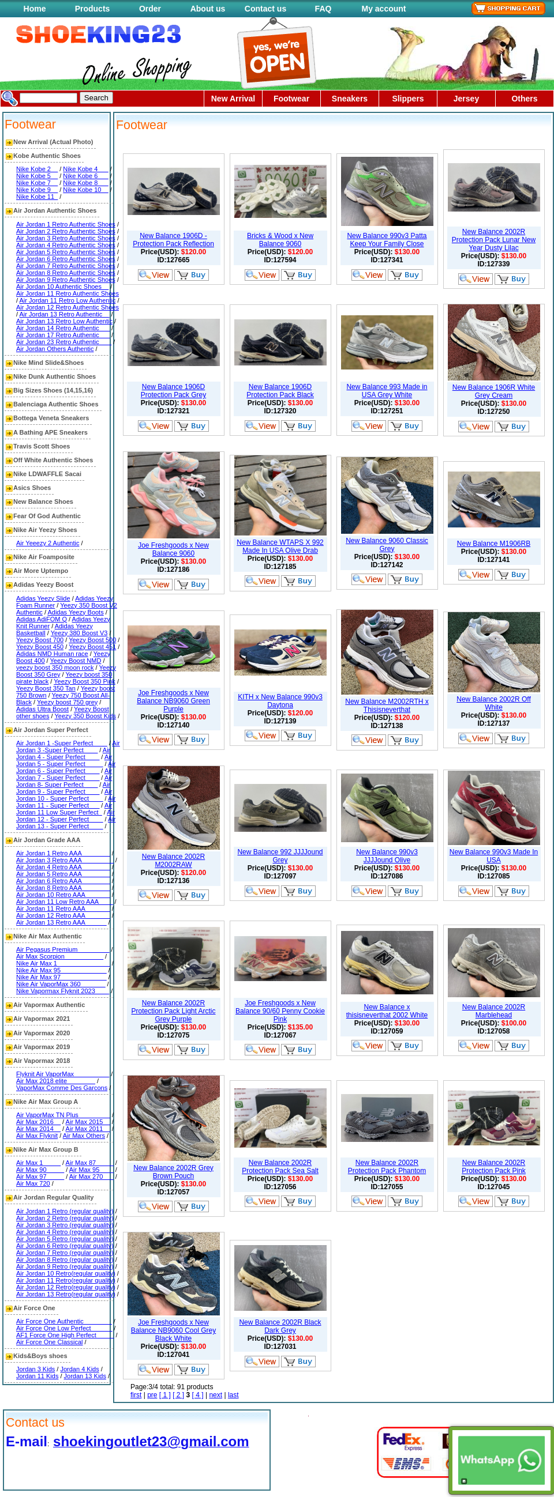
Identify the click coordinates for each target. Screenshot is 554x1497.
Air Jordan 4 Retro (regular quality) (65, 1231)
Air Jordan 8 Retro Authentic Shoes (65, 272)
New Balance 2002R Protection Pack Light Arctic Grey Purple (173, 1011)
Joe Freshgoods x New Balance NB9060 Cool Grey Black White (173, 1330)
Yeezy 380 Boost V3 (79, 632)
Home (35, 8)
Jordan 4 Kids (79, 1369)
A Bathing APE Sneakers (50, 432)
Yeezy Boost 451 (92, 646)
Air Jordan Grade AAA (46, 839)
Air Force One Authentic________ (64, 1321)
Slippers (408, 98)
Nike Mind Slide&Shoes (48, 362)
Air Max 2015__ (88, 1121)
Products (92, 8)
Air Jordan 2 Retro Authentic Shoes (65, 231)
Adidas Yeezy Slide (43, 598)
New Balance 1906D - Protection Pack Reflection (173, 240)
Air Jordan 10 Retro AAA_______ (63, 894)
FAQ (323, 8)
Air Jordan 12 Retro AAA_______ (63, 915)
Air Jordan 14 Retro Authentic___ (63, 328)
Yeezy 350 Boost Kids (85, 715)
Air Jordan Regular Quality (53, 1197)
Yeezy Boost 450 (39, 646)
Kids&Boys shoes (40, 1355)
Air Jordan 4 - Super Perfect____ (63, 753)
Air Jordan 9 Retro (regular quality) (65, 1266)
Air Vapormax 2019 (41, 1046)
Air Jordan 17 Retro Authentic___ (63, 334)
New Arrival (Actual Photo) (53, 141)
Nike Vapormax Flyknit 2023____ (62, 990)
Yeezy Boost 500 (92, 639)
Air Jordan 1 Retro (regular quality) (65, 1211)
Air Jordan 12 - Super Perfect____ (65, 816)
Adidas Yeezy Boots (75, 612)
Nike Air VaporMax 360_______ (61, 984)
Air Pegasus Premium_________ (62, 949)
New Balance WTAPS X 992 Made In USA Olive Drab (280, 546)
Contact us (265, 8)
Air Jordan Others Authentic (55, 348)
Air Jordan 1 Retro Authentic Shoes (65, 224)
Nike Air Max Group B (45, 1149)
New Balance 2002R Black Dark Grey (280, 1326)
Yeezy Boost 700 (39, 639)
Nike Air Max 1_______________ (63, 963)
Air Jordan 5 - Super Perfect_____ (64, 760)
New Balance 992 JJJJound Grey (280, 856)
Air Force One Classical (49, 1341)
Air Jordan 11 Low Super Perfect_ (64, 809)
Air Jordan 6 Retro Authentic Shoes (65, 258)
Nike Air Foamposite (43, 556)
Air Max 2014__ (38, 1128)
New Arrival (233, 98)
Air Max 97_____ (40, 1176)
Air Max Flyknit (37, 1135)
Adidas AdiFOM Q (41, 619)
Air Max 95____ (91, 1169)
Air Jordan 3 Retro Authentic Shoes (65, 238)
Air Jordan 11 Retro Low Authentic (68, 300)
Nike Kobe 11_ (37, 196)
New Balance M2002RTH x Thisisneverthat (387, 705)
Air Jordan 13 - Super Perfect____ (65, 822)
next (215, 1395)
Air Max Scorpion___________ (59, 956)
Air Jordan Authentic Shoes (54, 210)
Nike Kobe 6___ (85, 175)
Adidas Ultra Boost (42, 709)
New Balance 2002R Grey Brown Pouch (173, 1172)
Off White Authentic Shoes (53, 460)
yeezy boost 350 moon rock (55, 667)
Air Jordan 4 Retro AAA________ (63, 866)
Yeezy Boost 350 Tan (46, 688)
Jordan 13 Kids (85, 1375)
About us (208, 8)
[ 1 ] (165, 1395)
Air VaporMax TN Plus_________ (63, 1114)
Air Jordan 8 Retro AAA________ (63, 887)
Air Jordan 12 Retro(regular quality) (65, 1287)
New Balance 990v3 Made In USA (494, 856)
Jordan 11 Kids (37, 1375)
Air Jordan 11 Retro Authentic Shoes (67, 293)
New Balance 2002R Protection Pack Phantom (387, 1167)
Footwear (291, 98)
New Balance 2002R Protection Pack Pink (494, 1167)
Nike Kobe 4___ (85, 168)
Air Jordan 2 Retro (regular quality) (65, 1218)
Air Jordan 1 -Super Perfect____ (61, 743)
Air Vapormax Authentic (49, 1004)
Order (150, 8)
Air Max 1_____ (38, 1162)
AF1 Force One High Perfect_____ (65, 1335)
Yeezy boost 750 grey (67, 702)
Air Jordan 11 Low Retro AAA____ (64, 901)
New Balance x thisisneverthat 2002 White (387, 1011)
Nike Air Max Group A (45, 1101)
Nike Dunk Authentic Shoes (54, 376)
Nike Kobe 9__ (37, 189)
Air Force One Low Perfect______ (64, 1328)
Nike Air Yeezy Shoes (45, 529)
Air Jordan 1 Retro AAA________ (63, 853)
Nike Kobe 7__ (37, 182)
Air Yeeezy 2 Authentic (47, 543)
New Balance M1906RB (493, 544)
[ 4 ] (198, 1395)
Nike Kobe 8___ (85, 182)
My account (383, 8)
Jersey (466, 98)
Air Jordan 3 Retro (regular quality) (65, 1224)
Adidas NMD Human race (52, 653)
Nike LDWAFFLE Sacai (47, 473)
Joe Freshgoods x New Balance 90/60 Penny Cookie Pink (280, 1011)
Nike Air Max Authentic (47, 936)
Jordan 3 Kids (35, 1369)
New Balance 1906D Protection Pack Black (280, 391)
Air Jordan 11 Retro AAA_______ (63, 908)
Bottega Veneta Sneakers (51, 417)
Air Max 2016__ (38, 1121)
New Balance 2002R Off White (493, 703)
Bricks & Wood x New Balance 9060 (280, 240)
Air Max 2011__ (88, 1128)
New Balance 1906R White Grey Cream (493, 391)
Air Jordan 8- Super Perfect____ (64, 781)
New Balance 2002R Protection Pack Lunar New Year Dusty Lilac (494, 240)
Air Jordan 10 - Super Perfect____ (64, 795)
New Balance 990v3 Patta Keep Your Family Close (386, 240)
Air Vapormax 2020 (41, 1033)
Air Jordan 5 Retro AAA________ (63, 873)
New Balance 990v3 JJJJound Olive (387, 856)
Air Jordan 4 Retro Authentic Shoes (65, 245)
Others (524, 98)
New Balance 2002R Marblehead (493, 1011)
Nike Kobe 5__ (37, 175)
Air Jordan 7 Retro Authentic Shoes (65, 265)
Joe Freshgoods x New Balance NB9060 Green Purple (173, 701)
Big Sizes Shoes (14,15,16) (53, 390)
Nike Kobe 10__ (85, 189)
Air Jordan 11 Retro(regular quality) (65, 1280)
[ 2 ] (178, 1395)
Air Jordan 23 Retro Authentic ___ (63, 341)
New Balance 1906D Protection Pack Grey (173, 391)
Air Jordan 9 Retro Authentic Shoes (65, 279)
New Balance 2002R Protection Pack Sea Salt (280, 1167)
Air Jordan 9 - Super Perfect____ (63, 788)
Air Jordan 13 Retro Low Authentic (64, 321)
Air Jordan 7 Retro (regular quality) (65, 1252)
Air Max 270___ (91, 1176)
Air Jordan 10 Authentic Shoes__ (62, 286)
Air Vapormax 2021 (41, 1018)
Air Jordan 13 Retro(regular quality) (65, 1294)
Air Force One (34, 1307)
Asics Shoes (32, 487)
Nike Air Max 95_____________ (61, 970)
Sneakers (350, 98)
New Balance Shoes (43, 501)
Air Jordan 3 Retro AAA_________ (65, 860)
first (135, 1395)
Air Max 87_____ (90, 1162)
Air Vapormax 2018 (41, 1060)
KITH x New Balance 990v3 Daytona (280, 701)
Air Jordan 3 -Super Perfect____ (68, 746)
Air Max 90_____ (40, 1169)
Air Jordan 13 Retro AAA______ (61, 922)
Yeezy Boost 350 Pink (84, 681)
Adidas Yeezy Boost (43, 584)
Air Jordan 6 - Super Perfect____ (65, 767)
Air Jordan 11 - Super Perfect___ (65, 802)
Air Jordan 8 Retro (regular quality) (65, 1259)
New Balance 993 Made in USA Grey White (386, 391)
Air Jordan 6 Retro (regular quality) (65, 1245)
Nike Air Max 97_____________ (61, 977)
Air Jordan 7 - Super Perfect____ (64, 774)
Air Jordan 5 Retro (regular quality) (65, 1238)
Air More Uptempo (40, 570)
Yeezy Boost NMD (76, 660)
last (233, 1395)
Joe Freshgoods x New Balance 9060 (173, 549)
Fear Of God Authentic (47, 515)
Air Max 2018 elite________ (55, 1080)
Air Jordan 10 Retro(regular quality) (65, 1273)
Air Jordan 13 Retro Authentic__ (65, 314)
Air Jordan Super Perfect (50, 729)
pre (152, 1395)
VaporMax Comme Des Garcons (61, 1087)
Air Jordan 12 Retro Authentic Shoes (67, 307)
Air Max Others (84, 1135)
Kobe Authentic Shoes (47, 155)
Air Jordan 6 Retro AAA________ (63, 880)
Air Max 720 (33, 1183)
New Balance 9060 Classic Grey (387, 545)
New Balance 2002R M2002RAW (173, 861)
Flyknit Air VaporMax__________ (62, 1073)
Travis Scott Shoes (41, 446)
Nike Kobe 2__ (37, 168)
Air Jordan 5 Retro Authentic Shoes (65, 251)
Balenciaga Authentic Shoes (56, 404)
